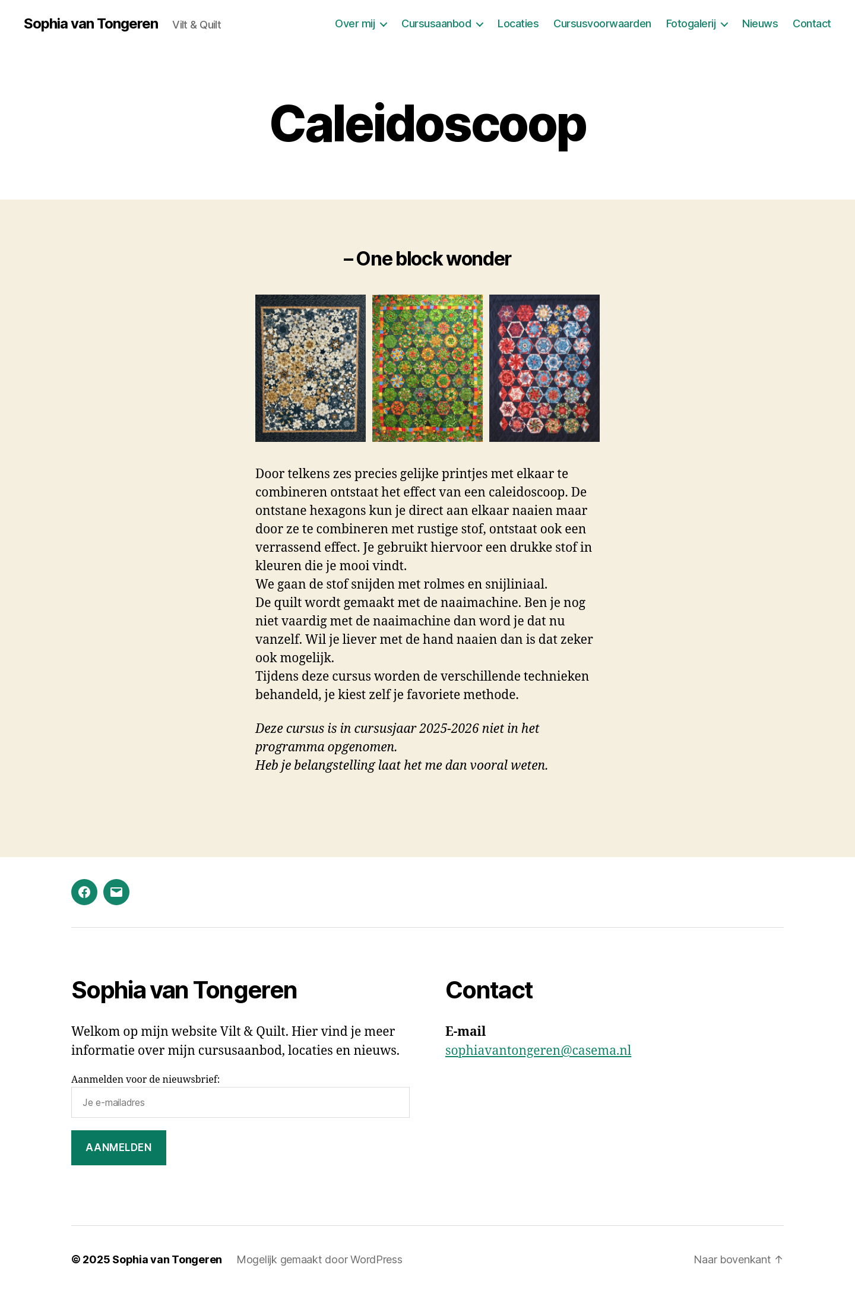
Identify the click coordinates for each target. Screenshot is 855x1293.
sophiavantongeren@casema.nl (538, 1051)
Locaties (518, 23)
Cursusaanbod (436, 23)
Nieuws (760, 23)
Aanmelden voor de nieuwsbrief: (240, 1096)
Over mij (355, 23)
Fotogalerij (691, 23)
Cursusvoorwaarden (602, 23)
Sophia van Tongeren (91, 24)
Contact (812, 23)
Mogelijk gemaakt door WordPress (319, 1259)
